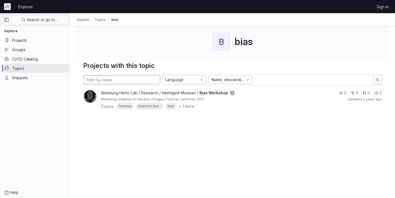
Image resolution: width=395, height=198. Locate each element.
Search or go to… (39, 19)
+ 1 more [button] (186, 106)
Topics (100, 20)
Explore (25, 6)
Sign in (383, 6)
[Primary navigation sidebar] (6, 19)
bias (114, 20)
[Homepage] (7, 6)
